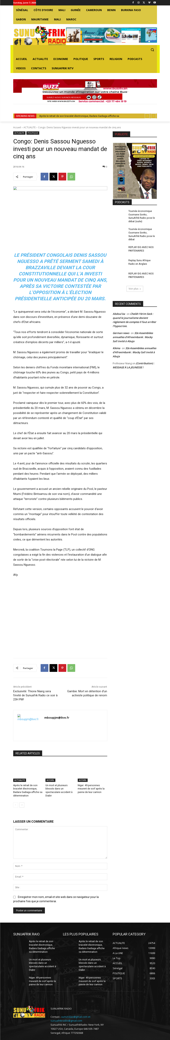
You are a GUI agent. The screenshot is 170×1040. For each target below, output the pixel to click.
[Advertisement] (60, 615)
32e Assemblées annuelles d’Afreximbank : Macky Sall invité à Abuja (133, 335)
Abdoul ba (119, 312)
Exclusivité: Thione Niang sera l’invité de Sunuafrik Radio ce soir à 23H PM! (35, 695)
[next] (153, 116)
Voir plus (135, 287)
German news (121, 331)
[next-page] (21, 804)
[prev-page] (15, 804)
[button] (152, 49)
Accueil (17, 127)
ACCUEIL (50, 780)
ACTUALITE (30, 127)
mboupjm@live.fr (56, 717)
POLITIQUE (32, 133)
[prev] (147, 116)
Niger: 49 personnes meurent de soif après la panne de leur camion (91, 788)
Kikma (116, 346)
